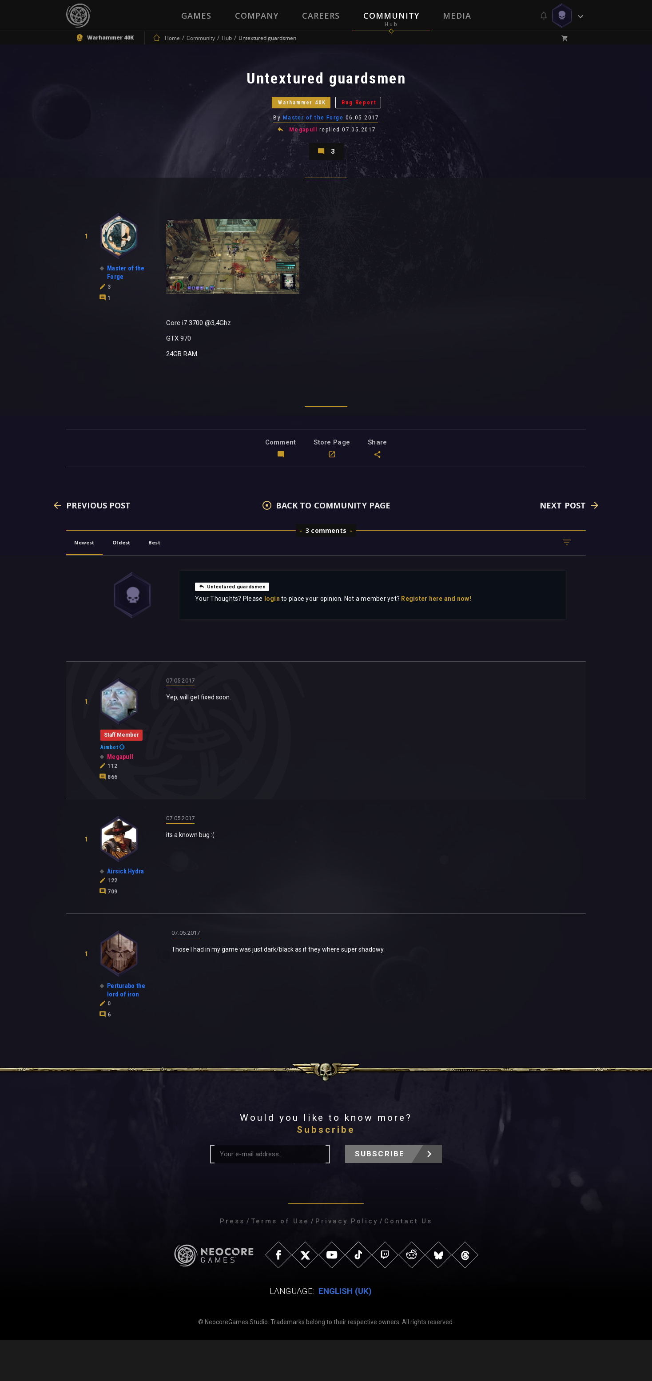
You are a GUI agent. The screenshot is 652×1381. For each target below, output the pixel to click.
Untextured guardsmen (239, 627)
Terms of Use (280, 1262)
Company (256, 15)
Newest (90, 583)
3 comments (326, 571)
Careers (321, 15)
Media (458, 15)
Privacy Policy (346, 1262)
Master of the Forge (313, 140)
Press (232, 1262)
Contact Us (408, 1262)
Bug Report (377, 117)
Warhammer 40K (289, 117)
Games (195, 15)
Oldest (137, 583)
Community (392, 15)
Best (180, 583)
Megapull (304, 153)
